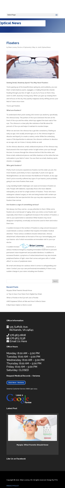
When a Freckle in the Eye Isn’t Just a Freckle (22, 298)
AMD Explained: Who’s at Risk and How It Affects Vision (26, 301)
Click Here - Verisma (16, 383)
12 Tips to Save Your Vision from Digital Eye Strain (24, 294)
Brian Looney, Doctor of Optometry (20, 47)
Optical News (46, 47)
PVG (56, 480)
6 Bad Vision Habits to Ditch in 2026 (19, 305)
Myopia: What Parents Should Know (19, 290)
